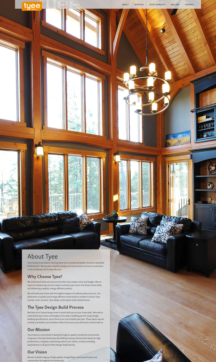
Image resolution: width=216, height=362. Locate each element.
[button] (125, 4)
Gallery (175, 4)
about (125, 4)
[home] (32, 6)
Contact (189, 4)
